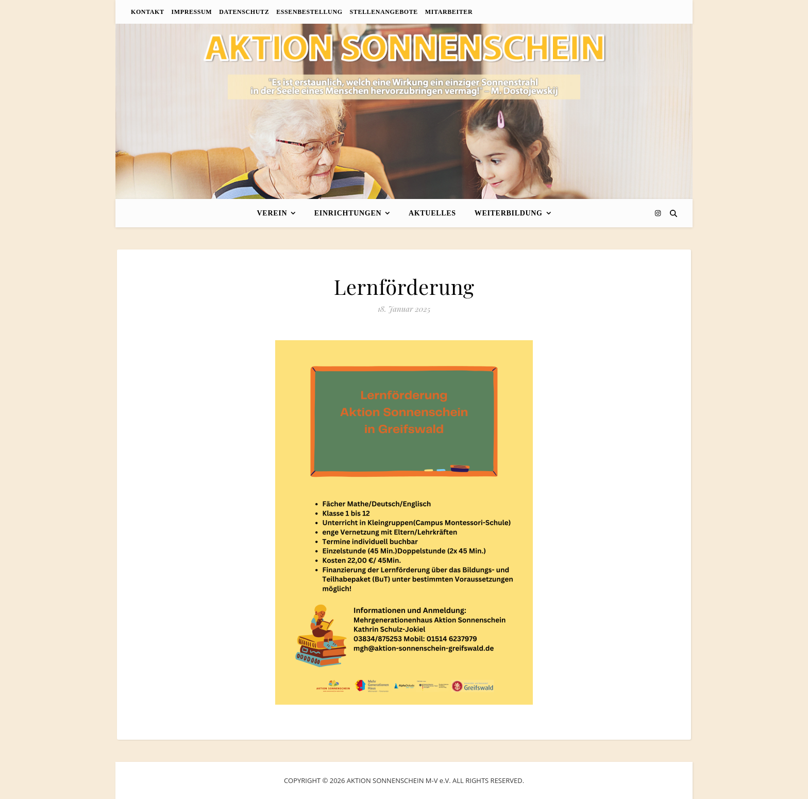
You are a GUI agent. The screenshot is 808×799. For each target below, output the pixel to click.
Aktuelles (432, 213)
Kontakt (147, 11)
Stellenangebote (384, 11)
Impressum (192, 11)
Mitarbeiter (449, 11)
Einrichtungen (347, 213)
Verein (272, 213)
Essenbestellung (309, 11)
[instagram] (658, 213)
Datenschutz (244, 11)
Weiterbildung (509, 213)
